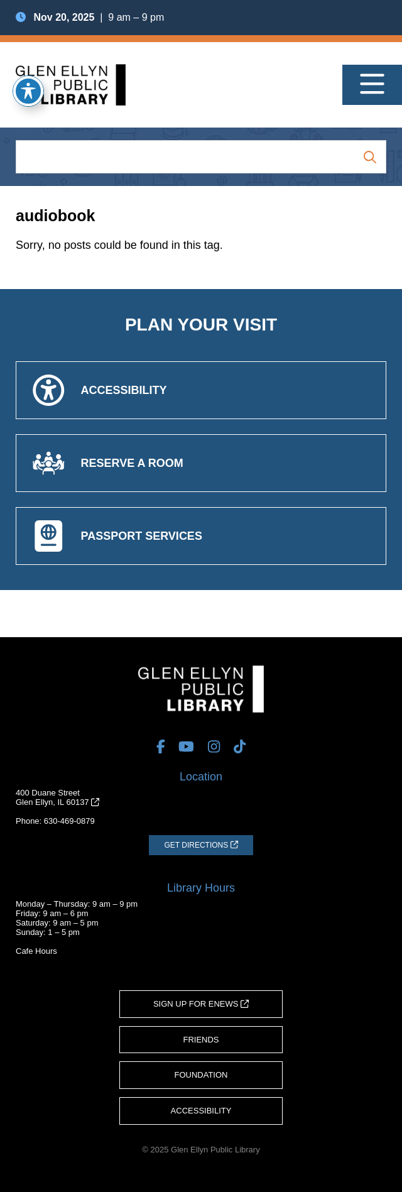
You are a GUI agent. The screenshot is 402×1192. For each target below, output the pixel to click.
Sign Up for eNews (201, 1004)
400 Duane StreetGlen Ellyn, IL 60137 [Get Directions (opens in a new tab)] (57, 797)
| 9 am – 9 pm (90, 17)
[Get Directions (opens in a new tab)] (201, 845)
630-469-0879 (69, 821)
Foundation (201, 1075)
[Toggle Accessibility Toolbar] (28, 91)
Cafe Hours (36, 951)
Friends (201, 1039)
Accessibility (201, 1110)
